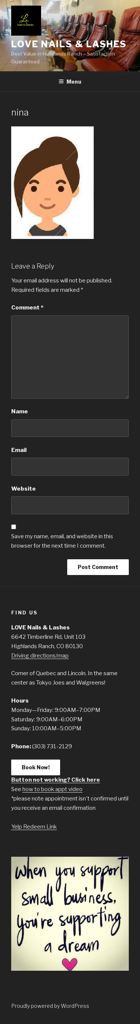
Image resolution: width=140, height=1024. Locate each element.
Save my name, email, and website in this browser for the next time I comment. (62, 541)
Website (23, 488)
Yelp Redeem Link (34, 826)
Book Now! (36, 767)
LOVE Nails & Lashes (68, 44)
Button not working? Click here (55, 779)
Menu (70, 81)
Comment (27, 307)
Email (19, 450)
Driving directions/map (40, 655)
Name (19, 411)
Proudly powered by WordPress (50, 1006)
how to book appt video (52, 789)
